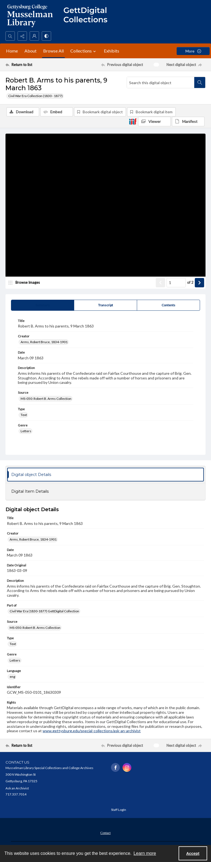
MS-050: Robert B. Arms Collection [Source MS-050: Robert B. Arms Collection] (46, 398)
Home (12, 50)
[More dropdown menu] (193, 51)
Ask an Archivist (17, 788)
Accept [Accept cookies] (192, 853)
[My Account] (34, 36)
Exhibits (111, 50)
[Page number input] (176, 282)
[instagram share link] (127, 767)
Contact (105, 833)
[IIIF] (132, 121)
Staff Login (118, 810)
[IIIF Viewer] (154, 121)
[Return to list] (31, 64)
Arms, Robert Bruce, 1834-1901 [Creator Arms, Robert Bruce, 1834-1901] (44, 342)
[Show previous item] (160, 282)
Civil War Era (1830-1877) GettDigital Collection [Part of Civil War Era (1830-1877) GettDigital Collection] (44, 611)
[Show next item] (199, 282)
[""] (87, 16)
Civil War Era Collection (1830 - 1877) (35, 96)
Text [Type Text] (24, 415)
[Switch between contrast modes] (46, 36)
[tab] (42, 305)
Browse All (53, 50)
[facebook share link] (115, 767)
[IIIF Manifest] (188, 121)
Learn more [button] (145, 853)
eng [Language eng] (12, 676)
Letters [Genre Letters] (26, 431)
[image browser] (26, 283)
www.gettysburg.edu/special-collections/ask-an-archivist (92, 730)
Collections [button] (83, 51)
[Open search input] (10, 36)
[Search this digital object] (160, 82)
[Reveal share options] (22, 36)
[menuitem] (105, 832)
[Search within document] (199, 82)
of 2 (190, 282)
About (30, 50)
